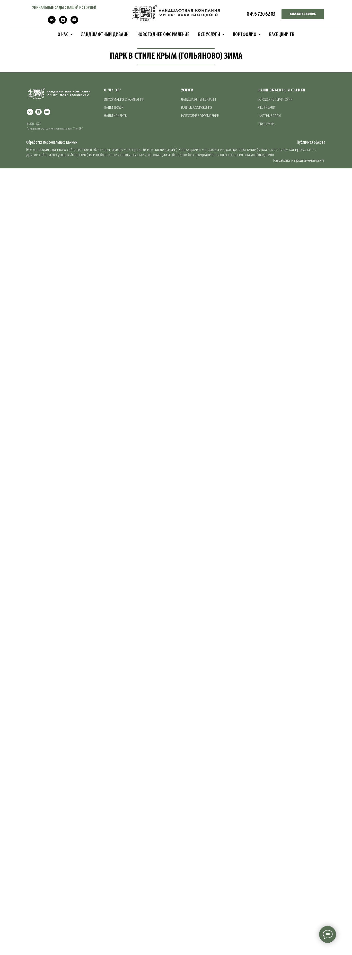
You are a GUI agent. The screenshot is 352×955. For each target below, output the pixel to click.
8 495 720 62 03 (261, 14)
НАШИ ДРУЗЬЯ (113, 898)
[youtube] (74, 22)
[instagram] (63, 22)
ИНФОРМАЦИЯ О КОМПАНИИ (124, 890)
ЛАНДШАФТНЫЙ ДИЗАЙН (105, 34)
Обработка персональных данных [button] (51, 933)
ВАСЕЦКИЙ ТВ (282, 34)
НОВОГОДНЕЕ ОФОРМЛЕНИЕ (163, 34)
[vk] (52, 22)
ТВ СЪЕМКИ (266, 915)
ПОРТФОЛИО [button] (245, 34)
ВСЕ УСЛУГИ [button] (209, 34)
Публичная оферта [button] (311, 933)
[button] (302, 14)
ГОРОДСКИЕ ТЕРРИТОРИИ (275, 890)
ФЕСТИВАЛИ (266, 898)
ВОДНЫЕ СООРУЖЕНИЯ (196, 898)
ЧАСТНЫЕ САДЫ (269, 907)
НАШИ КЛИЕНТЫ (115, 907)
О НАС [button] (63, 34)
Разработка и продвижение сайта (298, 951)
